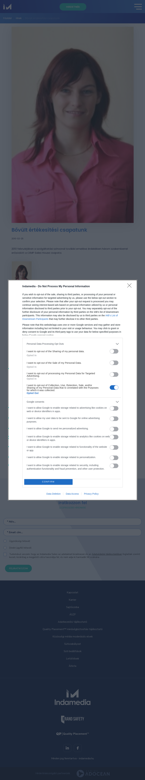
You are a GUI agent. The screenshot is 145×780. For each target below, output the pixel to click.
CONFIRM (48, 482)
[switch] (114, 351)
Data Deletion (53, 493)
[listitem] (72, 344)
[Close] (130, 286)
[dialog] (72, 390)
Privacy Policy (91, 493)
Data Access (72, 493)
